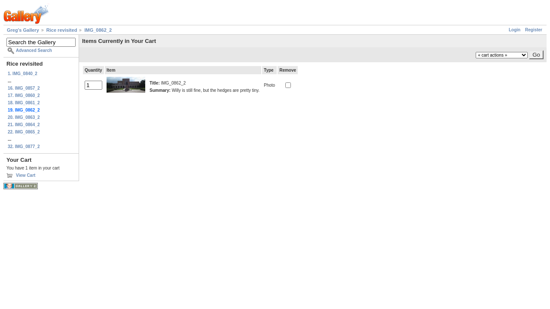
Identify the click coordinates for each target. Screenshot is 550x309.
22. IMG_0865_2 (24, 132)
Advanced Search (34, 50)
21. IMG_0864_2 (24, 124)
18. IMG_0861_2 (24, 102)
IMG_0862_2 (98, 30)
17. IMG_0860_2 (24, 95)
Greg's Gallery (23, 30)
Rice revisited (61, 30)
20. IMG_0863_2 (24, 117)
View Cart (25, 175)
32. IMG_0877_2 (24, 146)
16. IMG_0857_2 (24, 88)
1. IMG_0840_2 (22, 73)
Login (514, 29)
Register (533, 29)
